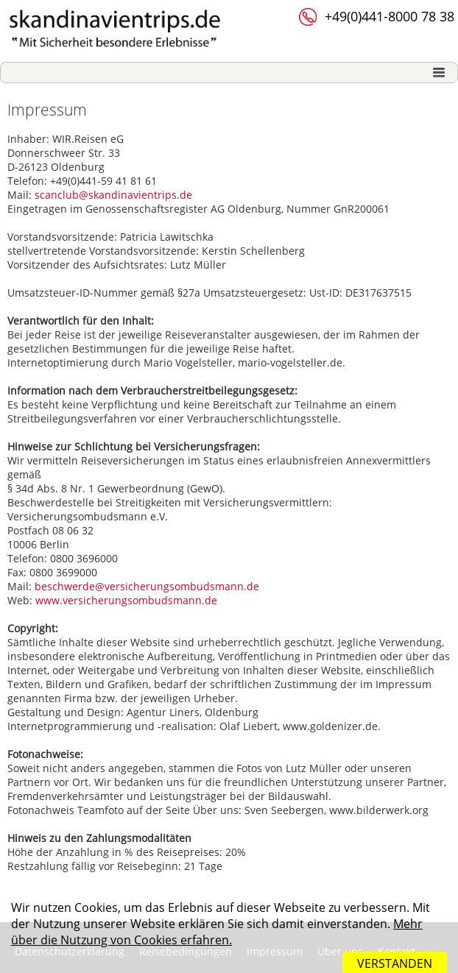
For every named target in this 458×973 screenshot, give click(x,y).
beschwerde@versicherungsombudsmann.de (147, 586)
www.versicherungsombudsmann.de (126, 600)
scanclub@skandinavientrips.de (113, 195)
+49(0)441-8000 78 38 (389, 16)
